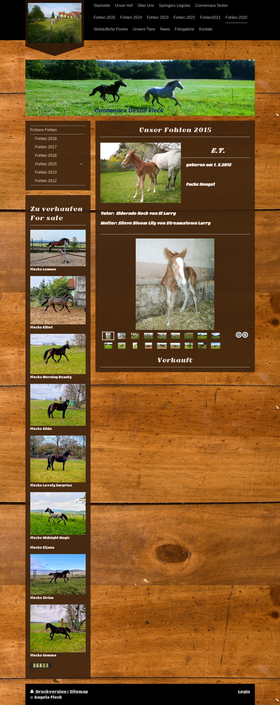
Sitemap (79, 691)
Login (244, 691)
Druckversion (48, 691)
